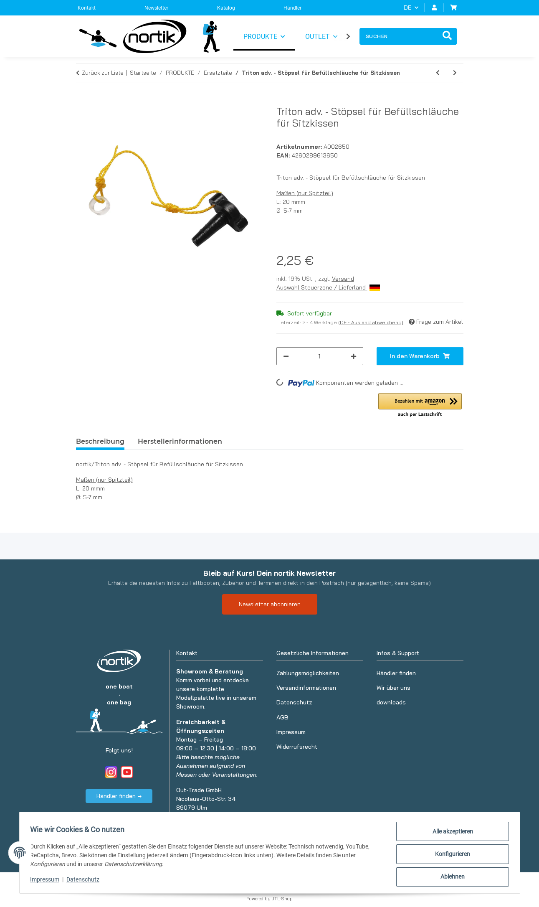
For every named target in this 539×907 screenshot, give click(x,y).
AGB (282, 717)
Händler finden (396, 673)
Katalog (226, 8)
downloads (391, 702)
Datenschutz (85, 881)
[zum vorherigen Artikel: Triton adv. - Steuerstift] (437, 73)
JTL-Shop (282, 899)
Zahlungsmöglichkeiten (307, 673)
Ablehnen (450, 877)
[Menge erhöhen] (353, 356)
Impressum (47, 881)
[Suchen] (398, 36)
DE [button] (407, 7)
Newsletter (156, 8)
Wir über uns (393, 687)
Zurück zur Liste (103, 72)
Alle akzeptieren (450, 834)
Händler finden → (119, 796)
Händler (292, 8)
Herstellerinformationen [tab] (180, 441)
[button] (434, 7)
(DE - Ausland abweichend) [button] (370, 322)
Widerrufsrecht (296, 746)
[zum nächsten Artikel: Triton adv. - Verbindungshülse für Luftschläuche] (454, 73)
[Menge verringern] (286, 356)
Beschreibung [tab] (100, 441)
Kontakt (87, 8)
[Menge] (320, 356)
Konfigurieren (450, 855)
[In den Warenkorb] (82, 100)
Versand (343, 278)
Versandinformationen (306, 687)
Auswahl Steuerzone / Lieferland (328, 287)
